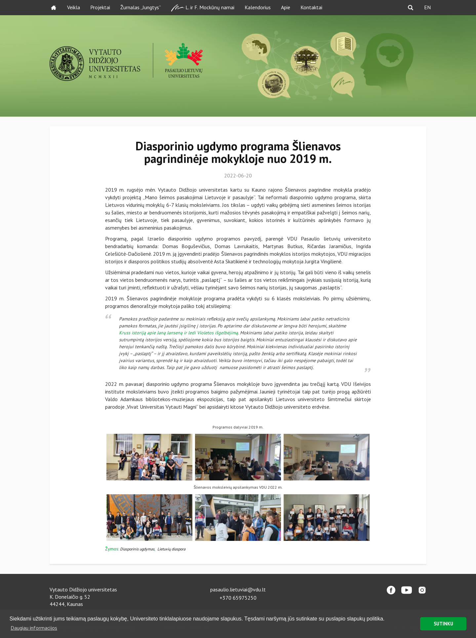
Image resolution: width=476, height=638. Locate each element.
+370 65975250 (238, 597)
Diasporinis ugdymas (137, 548)
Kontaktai (311, 7)
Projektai (100, 7)
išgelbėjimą (226, 333)
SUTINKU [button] (443, 623)
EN (427, 7)
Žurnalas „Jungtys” (140, 7)
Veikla (73, 7)
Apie (285, 7)
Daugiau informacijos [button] (34, 627)
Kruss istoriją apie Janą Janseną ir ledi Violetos (167, 333)
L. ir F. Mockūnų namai (202, 8)
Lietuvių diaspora (171, 548)
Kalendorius (258, 7)
